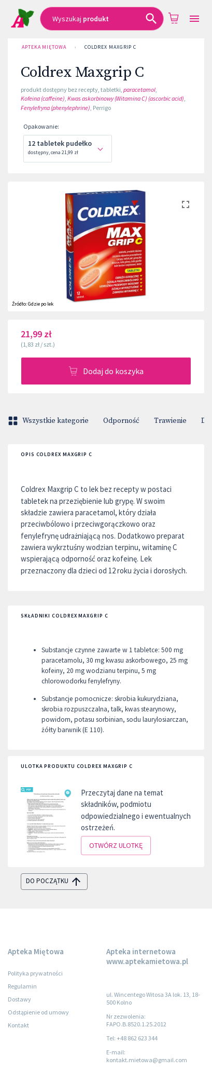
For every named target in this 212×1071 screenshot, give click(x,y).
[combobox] (102, 19)
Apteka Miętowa (44, 47)
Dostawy (19, 999)
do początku (54, 881)
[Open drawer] (194, 19)
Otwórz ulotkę (115, 845)
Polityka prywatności (35, 973)
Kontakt (18, 1025)
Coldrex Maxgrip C (110, 47)
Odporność (121, 421)
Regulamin (22, 986)
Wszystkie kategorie (49, 421)
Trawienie (170, 421)
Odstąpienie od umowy (38, 1012)
